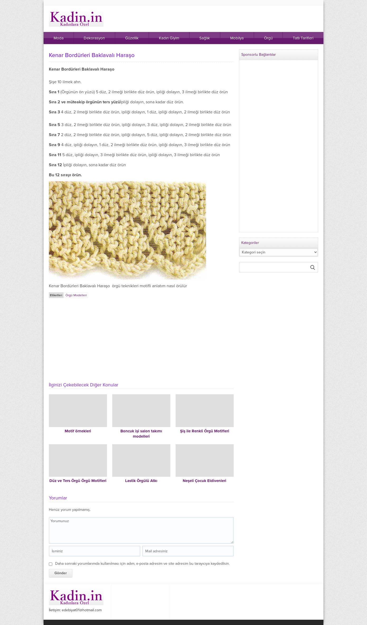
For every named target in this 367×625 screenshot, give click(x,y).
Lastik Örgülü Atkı (141, 480)
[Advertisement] (141, 339)
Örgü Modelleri (76, 295)
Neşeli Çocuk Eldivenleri (204, 480)
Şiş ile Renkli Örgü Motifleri (204, 431)
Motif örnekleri (78, 431)
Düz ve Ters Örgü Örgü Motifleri (77, 480)
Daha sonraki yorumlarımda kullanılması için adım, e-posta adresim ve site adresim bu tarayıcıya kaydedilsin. (142, 563)
